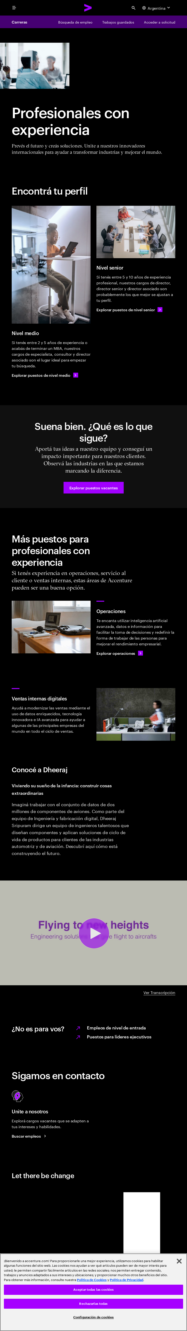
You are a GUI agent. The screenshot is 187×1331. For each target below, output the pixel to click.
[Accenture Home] (88, 8)
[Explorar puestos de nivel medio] (45, 375)
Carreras (19, 22)
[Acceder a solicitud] (159, 22)
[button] (94, 487)
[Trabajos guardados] (118, 22)
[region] (93, 1292)
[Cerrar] (179, 1261)
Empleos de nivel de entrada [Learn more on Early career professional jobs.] (116, 1027)
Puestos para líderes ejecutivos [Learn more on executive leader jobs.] (119, 1036)
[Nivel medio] (51, 265)
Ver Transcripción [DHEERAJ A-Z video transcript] (159, 992)
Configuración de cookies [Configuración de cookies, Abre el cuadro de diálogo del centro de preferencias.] (93, 1317)
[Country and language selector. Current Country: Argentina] (156, 8)
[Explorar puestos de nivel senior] (129, 309)
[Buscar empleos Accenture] (30, 1136)
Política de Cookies (92, 1280)
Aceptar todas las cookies (93, 1289)
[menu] (14, 8)
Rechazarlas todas (93, 1303)
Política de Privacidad (126, 1280)
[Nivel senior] (135, 232)
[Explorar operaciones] (119, 653)
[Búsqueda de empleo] (75, 22)
